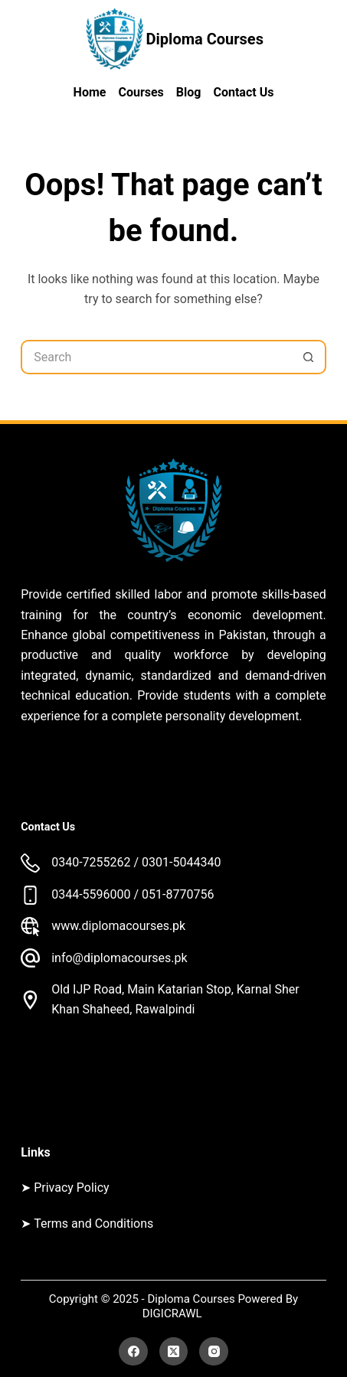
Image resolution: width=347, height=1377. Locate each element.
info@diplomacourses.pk (119, 958)
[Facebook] (133, 1351)
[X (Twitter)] (173, 1351)
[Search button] (309, 357)
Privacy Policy (72, 1187)
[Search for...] (156, 357)
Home (90, 92)
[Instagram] (213, 1351)
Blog (188, 92)
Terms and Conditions (93, 1223)
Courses (140, 92)
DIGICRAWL (173, 1313)
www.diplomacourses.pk (118, 926)
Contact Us (243, 92)
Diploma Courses (205, 39)
